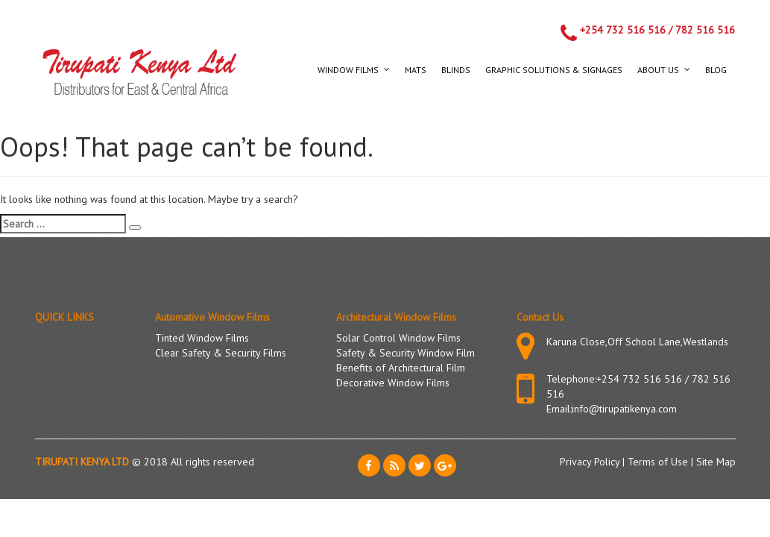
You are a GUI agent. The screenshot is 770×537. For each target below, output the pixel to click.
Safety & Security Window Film (405, 352)
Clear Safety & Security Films (220, 352)
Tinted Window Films (202, 338)
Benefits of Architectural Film (400, 367)
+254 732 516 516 (623, 30)
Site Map (716, 461)
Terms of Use (659, 461)
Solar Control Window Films (398, 338)
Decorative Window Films (392, 382)
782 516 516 (705, 30)
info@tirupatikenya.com (624, 408)
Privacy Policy (591, 461)
